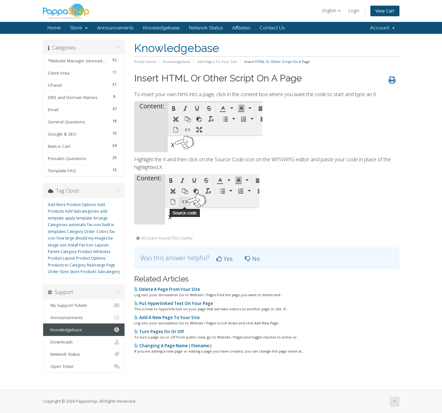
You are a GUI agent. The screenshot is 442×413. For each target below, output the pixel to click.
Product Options (90, 258)
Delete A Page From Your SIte (167, 289)
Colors (102, 231)
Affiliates (241, 28)
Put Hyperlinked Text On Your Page (173, 303)
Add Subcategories (82, 211)
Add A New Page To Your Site (167, 317)
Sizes (64, 271)
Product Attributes (94, 251)
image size (57, 245)
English (331, 10)
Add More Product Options (72, 204)
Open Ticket (84, 366)
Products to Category (67, 265)
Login (353, 10)
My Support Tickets (84, 305)
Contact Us (272, 28)
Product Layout (61, 258)
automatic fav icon (85, 224)
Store (79, 28)
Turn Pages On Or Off (159, 331)
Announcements (115, 28)
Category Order (81, 231)
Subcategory (109, 271)
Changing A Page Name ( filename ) (172, 345)
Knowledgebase (161, 28)
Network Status (206, 28)
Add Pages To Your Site (217, 61)
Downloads (84, 342)
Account (382, 28)
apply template (78, 218)
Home (54, 28)
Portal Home (145, 61)
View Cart (384, 11)
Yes (224, 258)
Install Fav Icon (81, 245)
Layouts (102, 245)
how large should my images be (85, 238)
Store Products (83, 271)
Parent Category (62, 251)
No (252, 258)
